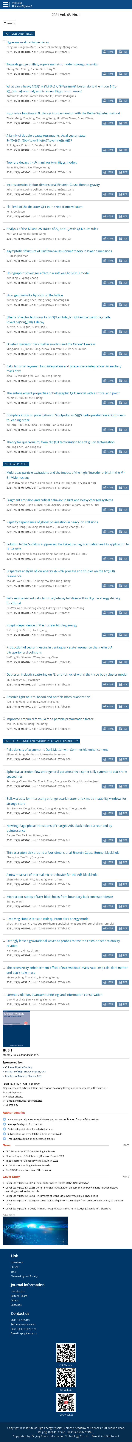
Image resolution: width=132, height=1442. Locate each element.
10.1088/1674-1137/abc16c (53, 862)
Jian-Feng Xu (14, 808)
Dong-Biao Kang (33, 808)
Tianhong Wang (46, 118)
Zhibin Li (12, 398)
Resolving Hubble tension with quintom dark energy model (48, 919)
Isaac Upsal (46, 527)
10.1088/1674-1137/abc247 (54, 906)
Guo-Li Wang (86, 118)
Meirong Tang (15, 977)
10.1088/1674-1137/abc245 (54, 662)
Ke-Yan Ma (27, 483)
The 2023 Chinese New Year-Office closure (29, 1170)
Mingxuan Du (15, 349)
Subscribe (16, 1304)
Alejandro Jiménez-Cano (59, 189)
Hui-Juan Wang (36, 234)
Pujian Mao (21, 256)
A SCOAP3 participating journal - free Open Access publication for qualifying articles (53, 1119)
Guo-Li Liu (25, 167)
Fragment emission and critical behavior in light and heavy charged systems (60, 500)
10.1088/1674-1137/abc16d (54, 150)
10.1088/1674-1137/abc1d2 (54, 216)
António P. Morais (17, 96)
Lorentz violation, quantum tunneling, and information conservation (55, 995)
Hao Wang (13, 483)
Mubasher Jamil (89, 781)
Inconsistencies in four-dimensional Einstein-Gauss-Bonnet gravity (53, 185)
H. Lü (10, 256)
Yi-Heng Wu (42, 483)
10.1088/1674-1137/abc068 (54, 759)
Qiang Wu (61, 781)
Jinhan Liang (32, 349)
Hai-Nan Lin (14, 950)
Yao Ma (11, 581)
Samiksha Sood (16, 505)
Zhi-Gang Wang (16, 234)
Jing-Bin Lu (89, 483)
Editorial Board (19, 1296)
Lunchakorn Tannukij (101, 923)
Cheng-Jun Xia (77, 808)
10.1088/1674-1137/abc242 (54, 331)
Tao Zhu (38, 781)
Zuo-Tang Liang (16, 527)
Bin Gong (23, 425)
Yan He (11, 724)
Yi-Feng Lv (57, 483)
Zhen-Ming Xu (15, 879)
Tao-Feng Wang (16, 701)
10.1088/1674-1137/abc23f (53, 260)
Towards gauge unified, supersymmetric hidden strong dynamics (52, 64)
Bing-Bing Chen (46, 999)
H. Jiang (42, 630)
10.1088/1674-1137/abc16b (54, 123)
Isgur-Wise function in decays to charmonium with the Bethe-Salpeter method (63, 113)
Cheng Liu (25, 781)
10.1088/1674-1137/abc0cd (54, 813)
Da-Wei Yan (14, 835)
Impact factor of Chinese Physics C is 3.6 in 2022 (32, 1160)
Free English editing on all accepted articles (31, 1138)
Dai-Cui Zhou (79, 554)
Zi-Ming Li (33, 701)
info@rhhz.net (110, 1436)
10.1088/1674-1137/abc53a (54, 955)
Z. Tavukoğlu (39, 327)
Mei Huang (36, 398)
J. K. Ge (21, 630)
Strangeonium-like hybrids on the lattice (35, 295)
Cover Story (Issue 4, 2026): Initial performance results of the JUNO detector (47, 1183)
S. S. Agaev (13, 145)
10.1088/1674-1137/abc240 (54, 283)
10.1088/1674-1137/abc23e (54, 884)
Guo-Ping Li (14, 999)
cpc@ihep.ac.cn (28, 1333)
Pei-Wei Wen (14, 608)
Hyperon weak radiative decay (28, 42)
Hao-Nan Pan (73, 483)
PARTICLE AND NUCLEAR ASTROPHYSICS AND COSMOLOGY (41, 741)
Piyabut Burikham (43, 923)
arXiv (13, 1271)
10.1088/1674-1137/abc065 (54, 532)
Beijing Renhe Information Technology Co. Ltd (60, 1436)
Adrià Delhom (34, 189)
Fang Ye (51, 69)
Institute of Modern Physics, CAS (23, 1076)
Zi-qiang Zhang (28, 278)
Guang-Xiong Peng (56, 808)
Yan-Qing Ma (26, 376)
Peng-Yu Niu (14, 47)
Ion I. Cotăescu (16, 211)
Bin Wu (29, 879)
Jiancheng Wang (48, 977)
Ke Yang (73, 781)
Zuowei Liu (48, 349)
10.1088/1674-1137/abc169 (54, 586)
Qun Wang (61, 527)
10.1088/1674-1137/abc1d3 (54, 238)
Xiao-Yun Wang (30, 657)
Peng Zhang (53, 376)
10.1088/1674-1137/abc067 (54, 52)
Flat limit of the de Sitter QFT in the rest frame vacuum (45, 207)
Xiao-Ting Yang (50, 701)
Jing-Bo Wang (15, 901)
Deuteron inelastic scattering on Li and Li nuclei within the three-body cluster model (67, 674)
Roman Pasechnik (40, 96)
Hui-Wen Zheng (66, 118)
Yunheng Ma (14, 300)
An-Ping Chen (15, 447)
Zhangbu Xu (76, 527)
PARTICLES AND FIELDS (19, 33)
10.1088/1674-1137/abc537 (54, 928)
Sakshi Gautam (71, 505)
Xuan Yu (21, 724)
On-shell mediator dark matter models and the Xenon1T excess (51, 344)
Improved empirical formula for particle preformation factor (50, 719)
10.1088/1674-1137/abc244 (54, 354)
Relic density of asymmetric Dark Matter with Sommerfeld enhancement (57, 750)
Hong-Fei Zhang (38, 724)
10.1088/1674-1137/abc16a (54, 101)
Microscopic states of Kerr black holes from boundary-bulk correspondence (60, 897)
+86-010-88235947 (26, 1324)
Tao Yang (41, 879)
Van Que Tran (64, 349)
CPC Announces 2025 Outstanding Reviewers (30, 1151)
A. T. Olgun (23, 327)
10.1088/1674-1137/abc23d (54, 635)
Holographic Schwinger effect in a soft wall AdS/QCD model (48, 273)
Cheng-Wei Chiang (18, 69)
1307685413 (22, 1320)
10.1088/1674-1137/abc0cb (54, 487)
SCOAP (15, 1267)
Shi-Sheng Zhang (34, 608)
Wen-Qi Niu (24, 581)
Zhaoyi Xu (31, 977)
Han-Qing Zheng (60, 581)
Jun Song (32, 527)
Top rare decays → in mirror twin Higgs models (42, 162)
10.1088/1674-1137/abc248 (54, 684)
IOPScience (17, 1262)
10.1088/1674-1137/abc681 (54, 1004)
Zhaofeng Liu (61, 300)
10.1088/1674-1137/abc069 (54, 509)
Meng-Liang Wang (41, 554)
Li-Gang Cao (53, 608)
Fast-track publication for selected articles (30, 1129)
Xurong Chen (50, 657)
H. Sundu (52, 145)
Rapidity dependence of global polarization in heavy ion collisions (52, 522)
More (126, 1145)
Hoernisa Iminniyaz (54, 754)
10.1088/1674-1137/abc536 (54, 706)
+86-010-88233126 (26, 1329)
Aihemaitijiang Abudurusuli (24, 754)
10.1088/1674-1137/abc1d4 (54, 194)
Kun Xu (23, 398)
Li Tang (35, 950)
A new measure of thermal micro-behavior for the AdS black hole (52, 875)
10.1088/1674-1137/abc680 (54, 982)
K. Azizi (25, 145)
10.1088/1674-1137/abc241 (54, 305)
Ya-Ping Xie (13, 657)
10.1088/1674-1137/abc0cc (53, 558)
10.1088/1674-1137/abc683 (54, 451)
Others (14, 1300)
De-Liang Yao (41, 581)
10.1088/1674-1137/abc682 (54, 429)
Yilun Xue (80, 349)
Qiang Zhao (70, 47)
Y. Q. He (11, 630)
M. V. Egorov (14, 679)
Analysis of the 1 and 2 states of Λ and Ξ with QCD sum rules (52, 229)
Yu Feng (11, 425)
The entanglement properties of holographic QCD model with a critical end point (63, 393)
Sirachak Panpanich (19, 923)
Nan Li (47, 835)
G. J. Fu (31, 630)
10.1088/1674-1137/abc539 (54, 403)
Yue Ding (12, 278)
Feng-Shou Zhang (73, 608)
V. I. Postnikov (31, 679)
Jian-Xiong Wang (62, 425)
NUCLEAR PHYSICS (16, 464)
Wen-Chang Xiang (18, 554)
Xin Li (26, 950)
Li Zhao (48, 781)
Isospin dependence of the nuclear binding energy (42, 625)
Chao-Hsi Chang (40, 425)
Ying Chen (30, 300)
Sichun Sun (38, 69)
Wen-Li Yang (55, 879)
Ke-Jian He (28, 999)
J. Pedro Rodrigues (64, 96)
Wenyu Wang (41, 167)
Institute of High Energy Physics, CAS (25, 1071)
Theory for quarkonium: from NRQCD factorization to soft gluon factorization (61, 442)
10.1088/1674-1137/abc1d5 (54, 172)
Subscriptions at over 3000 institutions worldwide (34, 1134)
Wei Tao (40, 376)
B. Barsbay (38, 145)
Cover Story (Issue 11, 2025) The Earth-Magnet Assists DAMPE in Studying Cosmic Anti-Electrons (58, 1208)
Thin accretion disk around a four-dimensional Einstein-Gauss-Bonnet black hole (63, 853)
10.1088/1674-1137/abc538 (54, 380)
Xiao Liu (11, 376)
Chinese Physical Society (18, 1067)
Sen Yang (12, 781)
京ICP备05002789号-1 (81, 1432)
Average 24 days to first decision (25, 1124)
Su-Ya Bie (12, 167)
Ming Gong (44, 300)
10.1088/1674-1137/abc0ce (53, 74)
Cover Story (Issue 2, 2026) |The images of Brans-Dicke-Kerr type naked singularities (52, 1195)
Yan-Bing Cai (62, 554)
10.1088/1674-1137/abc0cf (53, 840)
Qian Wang (55, 47)
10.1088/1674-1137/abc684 (54, 729)
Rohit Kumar (34, 505)
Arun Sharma (52, 505)
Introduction (18, 1291)
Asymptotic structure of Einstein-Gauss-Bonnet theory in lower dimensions (59, 251)
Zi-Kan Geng (14, 118)
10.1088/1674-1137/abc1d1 (54, 613)
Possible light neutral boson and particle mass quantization (48, 697)
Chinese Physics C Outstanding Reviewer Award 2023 (35, 1156)
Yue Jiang (29, 118)
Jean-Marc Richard (34, 47)
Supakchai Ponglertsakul (71, 923)
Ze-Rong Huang (31, 835)
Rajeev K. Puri (90, 505)
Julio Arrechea (15, 189)
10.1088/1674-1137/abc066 (54, 786)
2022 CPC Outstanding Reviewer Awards (28, 1165)
